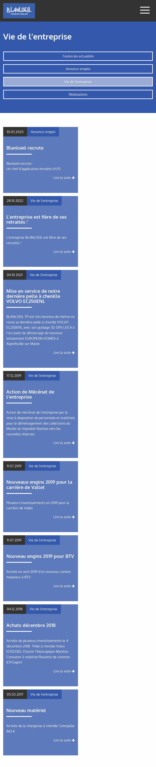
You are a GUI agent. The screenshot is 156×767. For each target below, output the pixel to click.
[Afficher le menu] (145, 11)
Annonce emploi (78, 69)
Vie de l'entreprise (78, 82)
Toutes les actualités (78, 56)
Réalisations (78, 94)
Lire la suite (64, 178)
